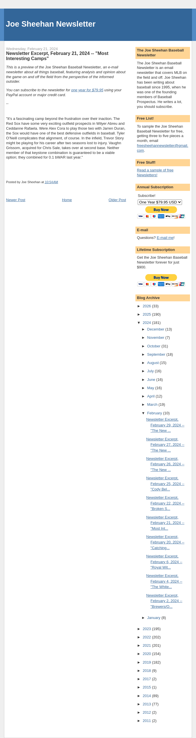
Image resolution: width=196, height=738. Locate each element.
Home (67, 200)
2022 (147, 637)
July (151, 371)
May (151, 388)
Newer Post (15, 200)
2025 (147, 314)
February (155, 413)
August (153, 363)
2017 (147, 679)
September (156, 354)
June (151, 379)
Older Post (117, 200)
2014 (147, 696)
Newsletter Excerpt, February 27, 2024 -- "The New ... (165, 444)
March (153, 404)
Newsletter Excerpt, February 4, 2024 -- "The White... (164, 581)
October (154, 346)
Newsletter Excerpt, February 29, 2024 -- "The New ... (165, 425)
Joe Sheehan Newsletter (50, 23)
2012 (147, 712)
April (151, 396)
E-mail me (165, 238)
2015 (147, 687)
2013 (147, 704)
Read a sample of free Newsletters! (155, 172)
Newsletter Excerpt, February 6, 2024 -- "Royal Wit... (164, 561)
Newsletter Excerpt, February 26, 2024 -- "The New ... (165, 464)
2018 (147, 670)
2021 (147, 645)
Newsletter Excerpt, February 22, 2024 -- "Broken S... (165, 503)
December (156, 329)
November (156, 337)
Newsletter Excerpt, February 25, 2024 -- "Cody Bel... (165, 483)
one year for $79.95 (87, 90)
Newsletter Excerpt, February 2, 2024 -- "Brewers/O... (164, 601)
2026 (147, 306)
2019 (147, 662)
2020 (147, 654)
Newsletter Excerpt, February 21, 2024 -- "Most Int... (165, 523)
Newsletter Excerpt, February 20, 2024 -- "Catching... (165, 542)
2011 (147, 721)
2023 (147, 629)
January (154, 618)
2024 (147, 322)
